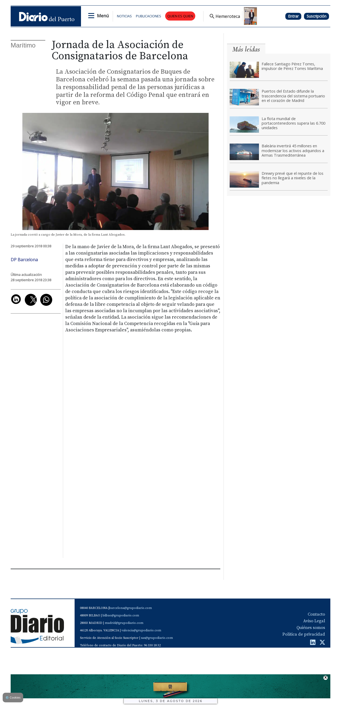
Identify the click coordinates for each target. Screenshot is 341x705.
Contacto (316, 614)
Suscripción (316, 16)
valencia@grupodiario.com (141, 630)
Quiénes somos (311, 627)
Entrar (293, 16)
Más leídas (246, 49)
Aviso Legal (314, 621)
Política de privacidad (303, 634)
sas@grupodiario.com (157, 638)
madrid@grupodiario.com (124, 623)
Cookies (13, 697)
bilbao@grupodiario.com (121, 615)
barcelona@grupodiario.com (130, 608)
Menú (103, 16)
